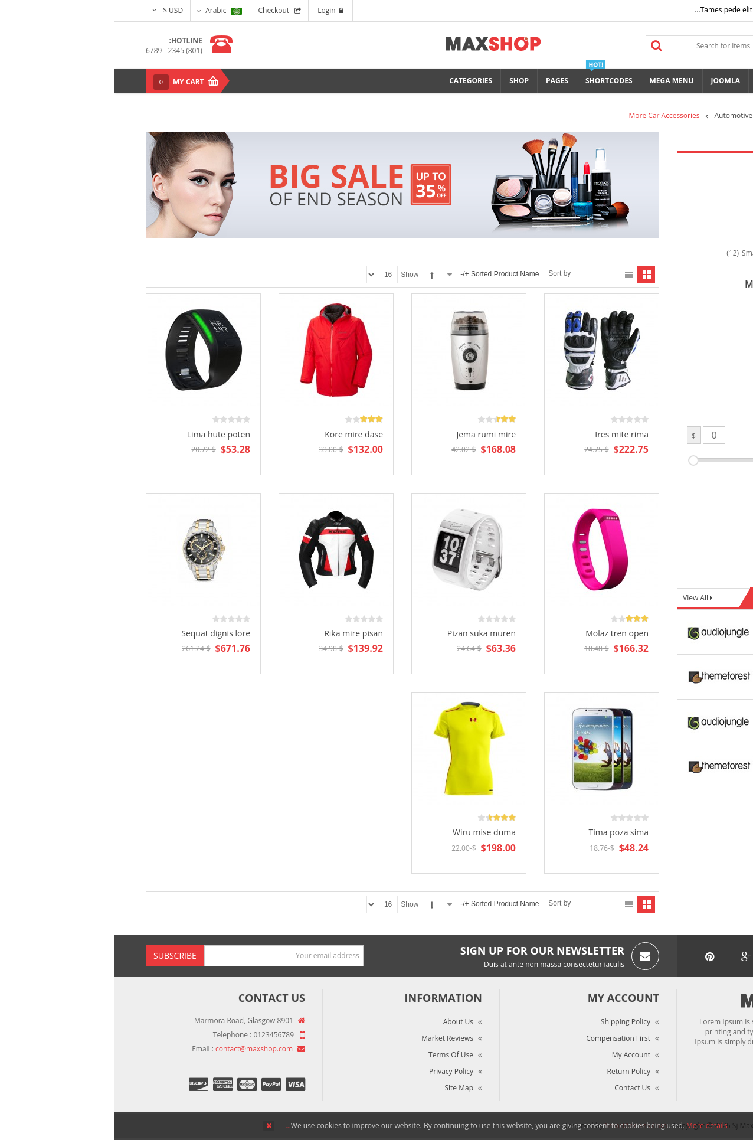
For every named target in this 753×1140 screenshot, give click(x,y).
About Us (344, 1022)
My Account (516, 1055)
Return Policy (514, 1071)
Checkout (159, 10)
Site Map (344, 1088)
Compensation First (504, 1038)
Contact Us (518, 1088)
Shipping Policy (511, 1022)
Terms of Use (336, 1055)
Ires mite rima (507, 434)
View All (581, 598)
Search (542, 45)
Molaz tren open (502, 633)
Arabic (109, 10)
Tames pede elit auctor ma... (626, 10)
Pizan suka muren (367, 633)
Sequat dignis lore (101, 633)
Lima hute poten (104, 434)
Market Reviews (333, 1038)
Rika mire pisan (239, 633)
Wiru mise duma (369, 832)
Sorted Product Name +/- (385, 274)
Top (739, 207)
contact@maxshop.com (139, 1049)
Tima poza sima (504, 832)
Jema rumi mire (371, 434)
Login (215, 10)
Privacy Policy (337, 1071)
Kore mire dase (239, 434)
